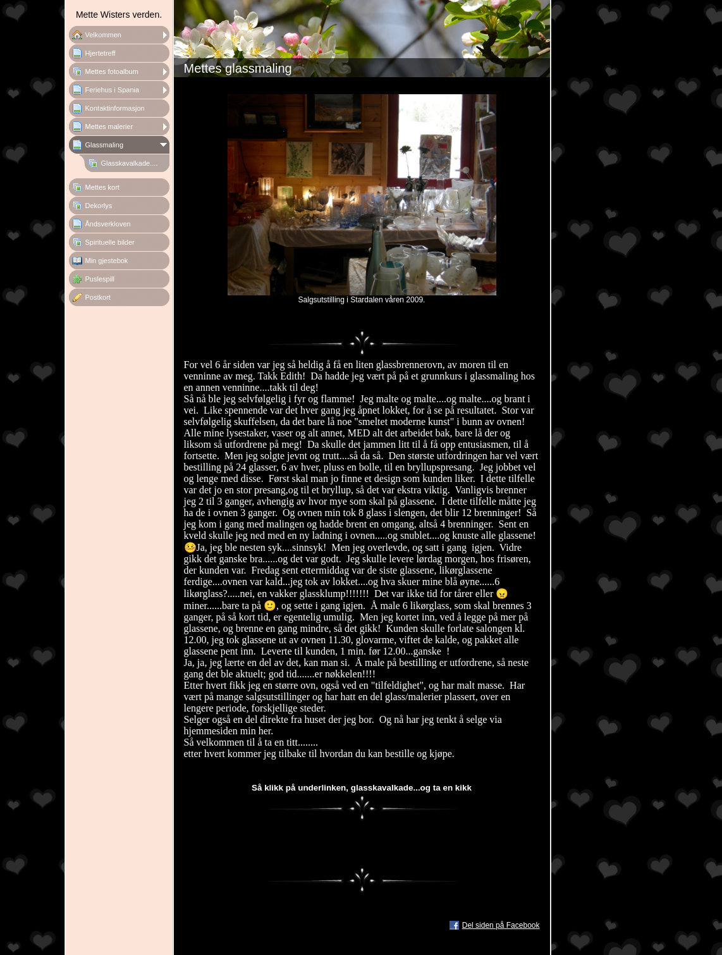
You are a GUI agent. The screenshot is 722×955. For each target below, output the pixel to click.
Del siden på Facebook (501, 925)
